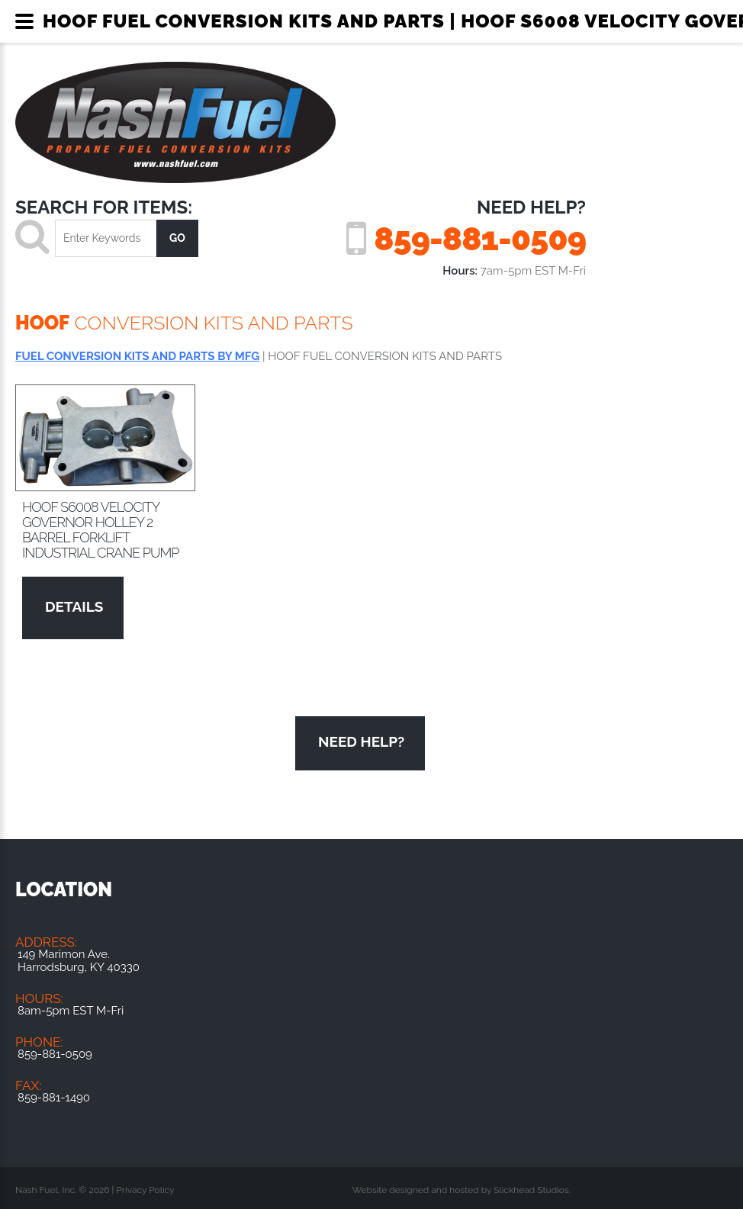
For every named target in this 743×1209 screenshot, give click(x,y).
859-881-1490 (54, 1097)
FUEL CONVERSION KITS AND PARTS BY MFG (137, 356)
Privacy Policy (145, 1190)
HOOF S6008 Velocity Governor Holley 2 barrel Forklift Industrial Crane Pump (100, 530)
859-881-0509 (480, 239)
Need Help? (361, 741)
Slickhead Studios (531, 1190)
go (177, 238)
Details (74, 606)
